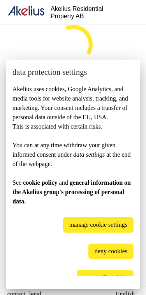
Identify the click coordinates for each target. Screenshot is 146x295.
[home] (26, 12)
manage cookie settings (98, 224)
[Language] (130, 12)
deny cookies (111, 251)
